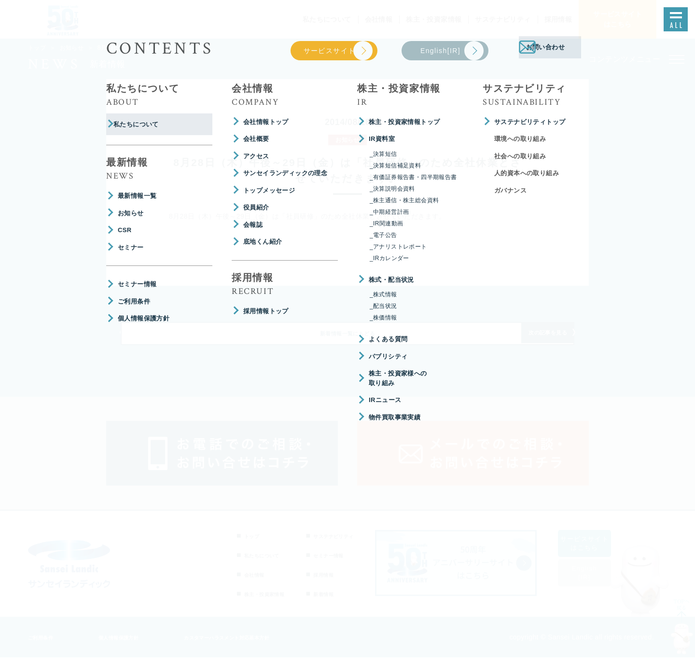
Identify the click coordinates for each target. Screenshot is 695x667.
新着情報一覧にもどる (347, 340)
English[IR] (596, 582)
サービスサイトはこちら (596, 553)
